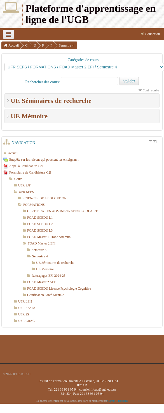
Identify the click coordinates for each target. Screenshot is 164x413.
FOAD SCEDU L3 (40, 230)
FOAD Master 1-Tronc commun (49, 237)
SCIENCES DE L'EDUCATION (45, 198)
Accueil (13, 45)
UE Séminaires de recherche (51, 100)
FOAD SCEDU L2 (40, 224)
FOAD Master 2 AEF (41, 282)
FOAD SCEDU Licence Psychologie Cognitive (59, 288)
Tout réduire (151, 90)
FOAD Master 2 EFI (41, 243)
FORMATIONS (34, 205)
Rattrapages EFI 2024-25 (48, 276)
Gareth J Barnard (117, 400)
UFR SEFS (26, 192)
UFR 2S (23, 314)
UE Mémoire (29, 116)
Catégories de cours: (84, 60)
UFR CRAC (26, 321)
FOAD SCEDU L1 (40, 218)
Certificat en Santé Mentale (45, 295)
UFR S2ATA (26, 308)
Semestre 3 (39, 250)
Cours (18, 179)
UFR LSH (25, 301)
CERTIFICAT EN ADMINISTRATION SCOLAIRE (62, 211)
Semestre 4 (66, 45)
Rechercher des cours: (43, 82)
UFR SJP (24, 185)
